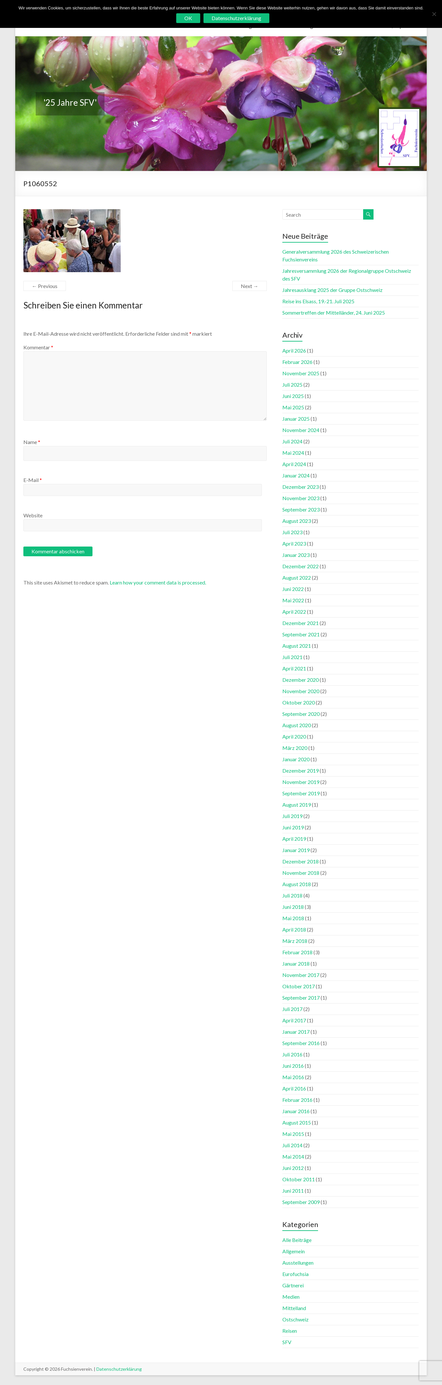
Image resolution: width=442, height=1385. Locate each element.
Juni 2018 (293, 907)
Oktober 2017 (298, 986)
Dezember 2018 (300, 861)
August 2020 (296, 725)
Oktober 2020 (298, 702)
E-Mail (32, 480)
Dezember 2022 (300, 566)
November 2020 (300, 691)
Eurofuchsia (295, 1274)
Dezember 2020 (300, 680)
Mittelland (294, 1308)
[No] (434, 14)
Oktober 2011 (298, 1179)
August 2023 (296, 521)
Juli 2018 (292, 895)
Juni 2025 (293, 396)
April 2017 (294, 1020)
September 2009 (301, 1202)
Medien (291, 1297)
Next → (249, 286)
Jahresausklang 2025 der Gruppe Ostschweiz (332, 290)
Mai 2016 (293, 1077)
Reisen (289, 1331)
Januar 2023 (296, 555)
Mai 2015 (293, 1134)
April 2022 (294, 611)
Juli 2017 (292, 1009)
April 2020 (294, 736)
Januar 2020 (296, 759)
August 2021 (296, 646)
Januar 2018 (296, 963)
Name (31, 442)
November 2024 (300, 430)
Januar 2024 (296, 475)
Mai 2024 (293, 453)
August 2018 (296, 884)
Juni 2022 (293, 589)
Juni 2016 (293, 1066)
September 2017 (301, 997)
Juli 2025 (292, 384)
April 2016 (294, 1088)
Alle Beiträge (297, 1240)
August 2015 (296, 1122)
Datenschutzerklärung (119, 1369)
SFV (286, 1342)
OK (188, 18)
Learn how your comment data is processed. (158, 582)
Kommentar (38, 347)
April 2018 (294, 929)
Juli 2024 (292, 441)
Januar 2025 (296, 419)
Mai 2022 (293, 600)
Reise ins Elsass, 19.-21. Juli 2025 (318, 301)
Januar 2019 (296, 850)
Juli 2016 (292, 1054)
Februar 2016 (297, 1100)
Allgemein (293, 1251)
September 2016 (301, 1043)
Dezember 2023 (300, 487)
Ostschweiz (295, 1319)
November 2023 (300, 498)
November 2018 (300, 873)
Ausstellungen (297, 1262)
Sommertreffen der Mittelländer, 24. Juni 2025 (333, 312)
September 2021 (301, 634)
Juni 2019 (293, 827)
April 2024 (294, 464)
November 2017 (300, 975)
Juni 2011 (293, 1190)
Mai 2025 (293, 407)
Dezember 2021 (300, 623)
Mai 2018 (293, 918)
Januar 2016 (296, 1111)
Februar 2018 (297, 952)
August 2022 (296, 577)
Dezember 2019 (300, 770)
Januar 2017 (296, 1032)
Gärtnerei (293, 1285)
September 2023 (301, 509)
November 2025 (300, 373)
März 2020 (294, 748)
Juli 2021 (292, 657)
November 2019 (300, 782)
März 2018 (294, 941)
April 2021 (294, 668)
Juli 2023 (292, 532)
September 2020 (301, 714)
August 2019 (296, 804)
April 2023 (294, 543)
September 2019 (301, 793)
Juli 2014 (292, 1145)
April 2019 (294, 839)
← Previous (44, 286)
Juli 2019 (292, 816)
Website (33, 515)
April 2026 (294, 350)
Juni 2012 (293, 1168)
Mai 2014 (293, 1156)
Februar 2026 (297, 362)
